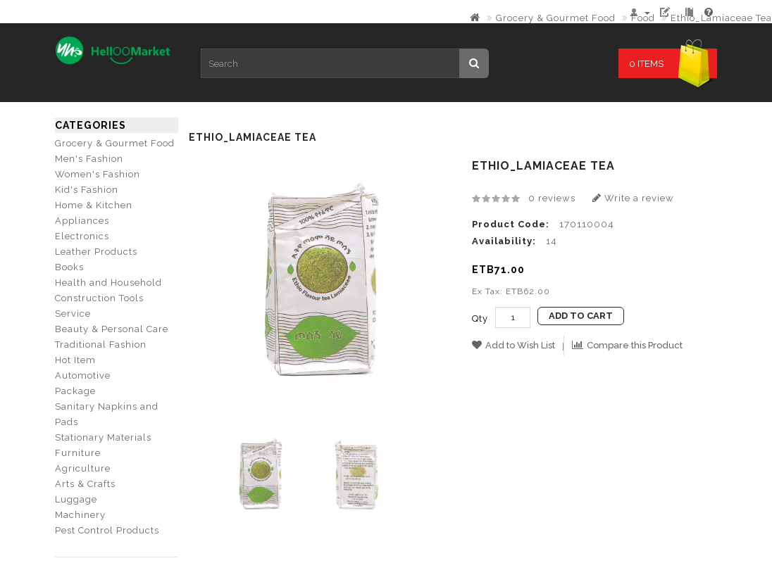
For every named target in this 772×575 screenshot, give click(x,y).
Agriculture (83, 468)
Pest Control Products (107, 530)
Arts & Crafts (85, 484)
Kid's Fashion (86, 189)
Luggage (76, 499)
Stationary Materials (103, 437)
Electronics (82, 236)
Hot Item (75, 360)
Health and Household (108, 282)
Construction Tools (99, 298)
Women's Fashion (97, 174)
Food (643, 18)
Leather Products (96, 251)
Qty (480, 318)
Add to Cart (581, 315)
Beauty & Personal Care (111, 329)
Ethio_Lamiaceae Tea (721, 18)
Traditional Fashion (101, 344)
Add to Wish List (513, 345)
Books (69, 267)
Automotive (83, 375)
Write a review (633, 198)
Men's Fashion (89, 158)
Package (75, 391)
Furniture (78, 453)
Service (73, 313)
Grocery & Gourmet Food (556, 18)
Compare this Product (627, 345)
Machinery (80, 515)
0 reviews (551, 198)
